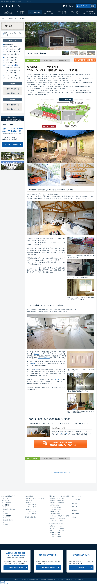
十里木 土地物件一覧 (12, 93)
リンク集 (60, 579)
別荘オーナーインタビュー (56, 526)
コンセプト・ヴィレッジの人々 (58, 528)
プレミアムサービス (62, 433)
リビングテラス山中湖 (11, 75)
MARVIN (36, 369)
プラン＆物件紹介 (35, 12)
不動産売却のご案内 (55, 513)
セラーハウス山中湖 (10, 73)
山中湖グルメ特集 (55, 534)
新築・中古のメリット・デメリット (13, 34)
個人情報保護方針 (33, 579)
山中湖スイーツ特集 (56, 536)
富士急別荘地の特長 (21, 12)
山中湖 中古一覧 (31, 511)
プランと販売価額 (47, 60)
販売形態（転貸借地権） (9, 509)
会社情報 (23, 579)
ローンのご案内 (6, 500)
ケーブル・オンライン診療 (56, 520)
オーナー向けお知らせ (55, 509)
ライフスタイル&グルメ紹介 (55, 523)
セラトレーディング (44, 358)
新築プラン (29, 500)
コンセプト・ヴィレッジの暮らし (58, 530)
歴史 (4, 511)
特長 (4, 507)
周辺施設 (5, 513)
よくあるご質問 (76, 499)
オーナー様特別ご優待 (55, 507)
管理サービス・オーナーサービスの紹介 (58, 496)
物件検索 (48, 12)
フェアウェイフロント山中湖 (13, 49)
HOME (2, 18)
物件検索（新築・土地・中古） (33, 517)
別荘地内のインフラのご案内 (57, 500)
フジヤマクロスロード (89, 12)
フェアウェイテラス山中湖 (12, 67)
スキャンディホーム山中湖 (12, 51)
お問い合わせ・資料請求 (11, 144)
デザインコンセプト (32, 60)
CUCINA (36, 354)
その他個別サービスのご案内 (57, 502)
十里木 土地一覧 (31, 507)
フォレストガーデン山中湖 (12, 78)
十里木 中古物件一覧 (12, 109)
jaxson (33, 363)
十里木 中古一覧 (31, 513)
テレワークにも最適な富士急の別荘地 (59, 516)
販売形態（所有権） (8, 520)
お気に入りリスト (91, 1)
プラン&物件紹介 (9, 18)
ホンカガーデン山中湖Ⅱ (11, 54)
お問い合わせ (75, 513)
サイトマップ (69, 579)
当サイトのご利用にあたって (48, 579)
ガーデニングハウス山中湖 (12, 70)
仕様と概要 (62, 60)
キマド (44, 373)
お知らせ (74, 506)
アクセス (81, 1)
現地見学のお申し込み (48, 567)
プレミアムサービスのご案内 (57, 498)
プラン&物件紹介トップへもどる (60, 472)
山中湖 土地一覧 (31, 504)
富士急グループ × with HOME (57, 518)
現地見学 (74, 517)
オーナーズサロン (54, 511)
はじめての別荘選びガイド (8, 12)
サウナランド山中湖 (10, 60)
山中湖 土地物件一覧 (12, 89)
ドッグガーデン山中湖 (11, 62)
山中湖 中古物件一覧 (12, 105)
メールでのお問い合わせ (16, 567)
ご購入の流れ (5, 498)
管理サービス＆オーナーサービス (62, 12)
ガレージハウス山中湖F (11, 65)
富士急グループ (79, 579)
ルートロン (57, 379)
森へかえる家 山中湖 (10, 46)
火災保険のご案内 (54, 505)
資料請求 (74, 510)
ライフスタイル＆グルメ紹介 (76, 12)
